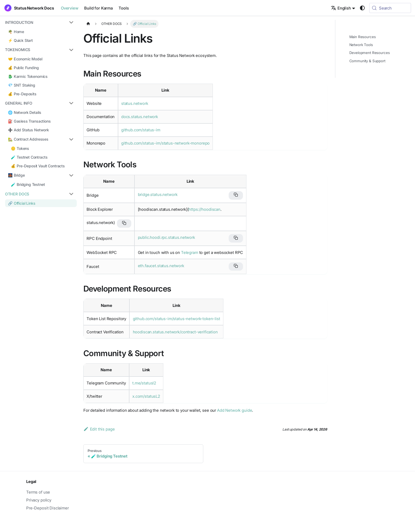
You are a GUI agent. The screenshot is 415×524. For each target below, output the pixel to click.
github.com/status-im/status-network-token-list (176, 318)
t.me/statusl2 (144, 383)
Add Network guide (234, 410)
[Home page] (88, 24)
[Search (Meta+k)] (390, 8)
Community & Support (367, 61)
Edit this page (99, 429)
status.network (134, 103)
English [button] (341, 8)
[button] (39, 22)
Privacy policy (38, 500)
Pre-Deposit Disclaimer (47, 507)
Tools (124, 8)
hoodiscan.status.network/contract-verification (175, 331)
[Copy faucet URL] (236, 266)
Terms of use (38, 492)
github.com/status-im (140, 129)
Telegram (189, 252)
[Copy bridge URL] (236, 195)
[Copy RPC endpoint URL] (236, 238)
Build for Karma (98, 8)
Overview (69, 8)
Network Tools (361, 45)
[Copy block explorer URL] (124, 223)
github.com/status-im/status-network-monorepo (165, 143)
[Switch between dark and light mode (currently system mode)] (362, 8)
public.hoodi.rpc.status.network (166, 237)
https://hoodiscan (204, 209)
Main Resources (362, 37)
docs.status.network (139, 116)
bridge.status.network (158, 194)
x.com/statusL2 (146, 396)
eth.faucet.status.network (161, 265)
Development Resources (369, 53)
